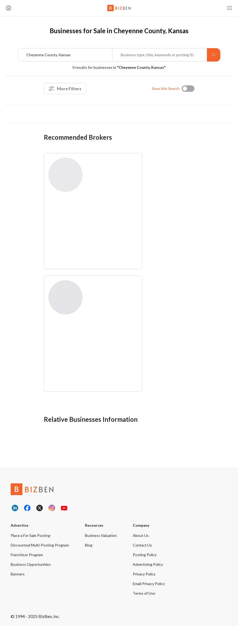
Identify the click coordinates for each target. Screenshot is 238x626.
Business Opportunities (31, 564)
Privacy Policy (144, 574)
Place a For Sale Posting (30, 535)
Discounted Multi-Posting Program (40, 545)
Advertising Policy (148, 564)
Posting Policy (145, 554)
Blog (88, 545)
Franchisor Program (27, 554)
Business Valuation (101, 535)
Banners (18, 574)
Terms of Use (144, 593)
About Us (141, 535)
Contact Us (142, 545)
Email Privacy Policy (149, 583)
